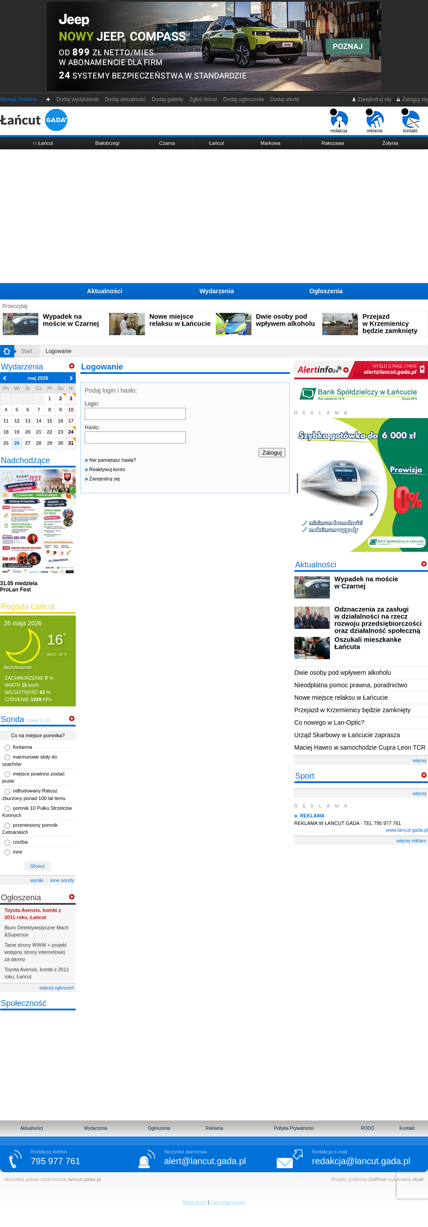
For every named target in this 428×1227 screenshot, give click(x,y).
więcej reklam (411, 840)
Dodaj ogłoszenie (243, 99)
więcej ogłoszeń (56, 987)
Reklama (214, 1128)
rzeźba (20, 842)
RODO (367, 1128)
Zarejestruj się (371, 99)
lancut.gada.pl (84, 1179)
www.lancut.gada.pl (407, 830)
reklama (375, 120)
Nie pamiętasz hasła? (110, 460)
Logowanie (58, 351)
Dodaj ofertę (284, 99)
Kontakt (407, 1128)
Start (26, 351)
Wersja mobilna (18, 99)
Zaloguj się (412, 99)
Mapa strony (194, 1202)
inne (17, 851)
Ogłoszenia (326, 291)
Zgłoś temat (203, 99)
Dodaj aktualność (125, 99)
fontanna (22, 747)
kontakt (410, 120)
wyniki (37, 880)
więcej (419, 760)
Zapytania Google (228, 1202)
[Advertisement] (214, 216)
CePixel (378, 1179)
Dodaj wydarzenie (78, 99)
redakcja (339, 120)
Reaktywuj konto (105, 469)
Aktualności (104, 291)
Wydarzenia (216, 291)
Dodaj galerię (167, 99)
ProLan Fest (18, 586)
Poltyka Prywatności (293, 1128)
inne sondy (62, 880)
